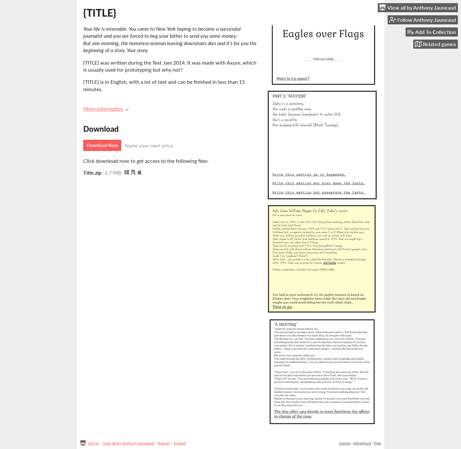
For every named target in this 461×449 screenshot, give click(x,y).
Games (345, 443)
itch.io (93, 443)
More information (106, 109)
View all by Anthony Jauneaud (128, 443)
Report (164, 443)
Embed (180, 443)
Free (377, 443)
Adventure (362, 443)
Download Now (102, 145)
